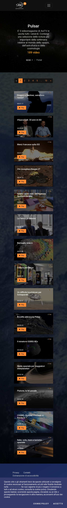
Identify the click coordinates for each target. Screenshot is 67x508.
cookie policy (14, 487)
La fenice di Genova (26, 218)
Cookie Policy (41, 504)
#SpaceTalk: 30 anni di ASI (29, 120)
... (42, 80)
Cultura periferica (25, 267)
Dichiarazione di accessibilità (25, 475)
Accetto (58, 504)
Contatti (26, 472)
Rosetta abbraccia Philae (28, 317)
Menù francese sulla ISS (28, 144)
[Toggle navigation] (48, 5)
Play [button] (21, 108)
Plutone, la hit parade (27, 391)
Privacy (16, 472)
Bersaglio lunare (24, 243)
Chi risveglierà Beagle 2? (28, 169)
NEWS (28, 60)
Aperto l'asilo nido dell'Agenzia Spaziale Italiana (31, 195)
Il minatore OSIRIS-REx (27, 341)
